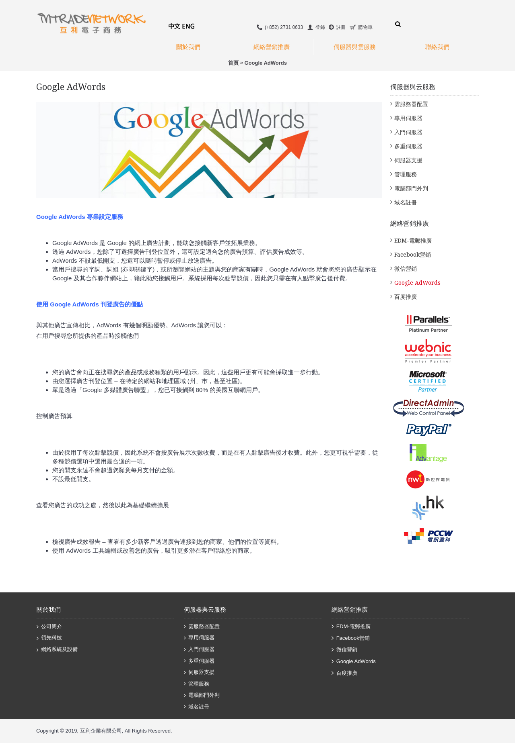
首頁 (233, 63)
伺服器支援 (408, 160)
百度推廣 (405, 297)
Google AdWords (266, 63)
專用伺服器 (408, 118)
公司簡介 (49, 627)
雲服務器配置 (411, 104)
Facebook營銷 (412, 254)
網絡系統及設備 (57, 649)
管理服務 (405, 174)
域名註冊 (405, 202)
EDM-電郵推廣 (413, 240)
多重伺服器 (408, 146)
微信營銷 (405, 268)
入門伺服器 (408, 132)
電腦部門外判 (411, 188)
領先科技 (49, 638)
